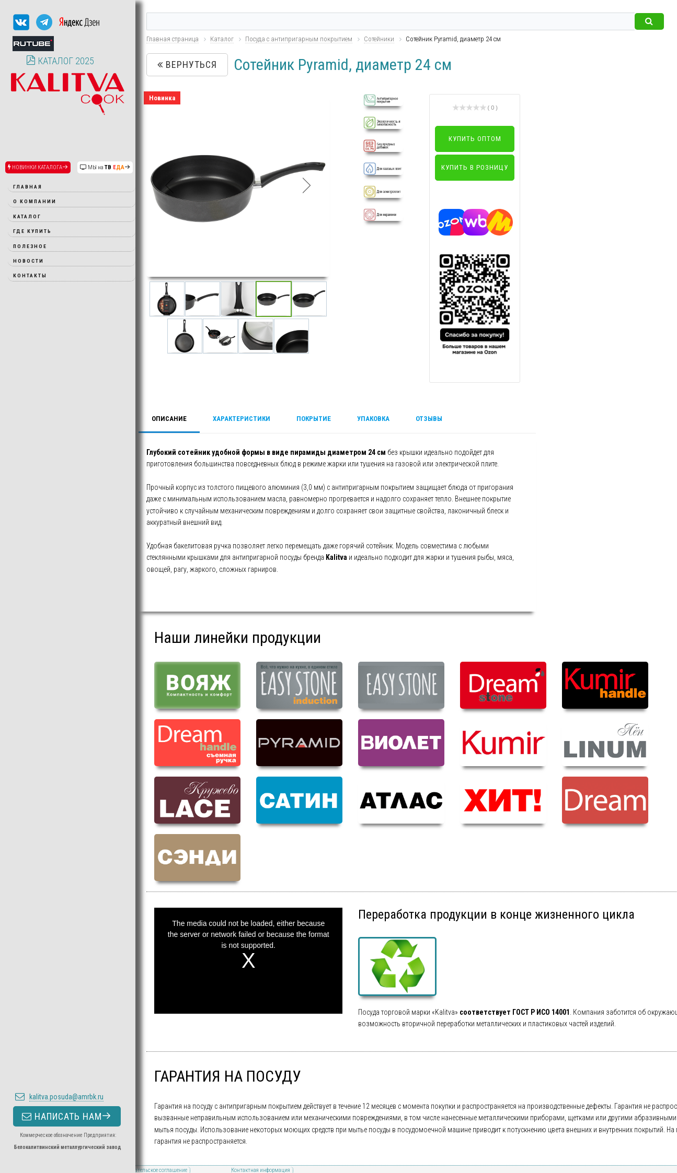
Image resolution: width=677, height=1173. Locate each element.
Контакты (30, 275)
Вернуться (187, 64)
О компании (34, 201)
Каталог (27, 216)
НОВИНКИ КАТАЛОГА (38, 167)
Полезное (30, 246)
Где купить (32, 231)
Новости (28, 261)
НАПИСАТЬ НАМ (67, 1069)
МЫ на (105, 167)
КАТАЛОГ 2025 (60, 60)
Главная (27, 187)
